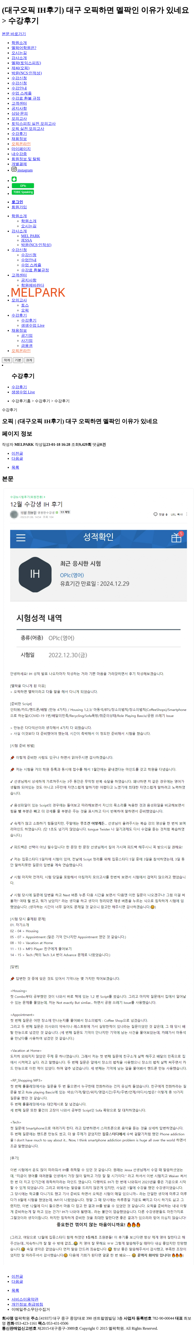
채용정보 (19, 139)
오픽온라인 (21, 144)
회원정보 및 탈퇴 (26, 159)
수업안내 (28, 260)
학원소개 (19, 43)
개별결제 (19, 164)
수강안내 (19, 88)
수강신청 (19, 78)
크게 (29, 360)
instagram (22, 170)
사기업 (27, 341)
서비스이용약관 (25, 1299)
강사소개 (19, 58)
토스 (25, 305)
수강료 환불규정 (35, 270)
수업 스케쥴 (31, 265)
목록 (15, 467)
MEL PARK (30, 236)
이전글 (17, 453)
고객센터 (19, 103)
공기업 (27, 335)
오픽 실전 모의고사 (28, 129)
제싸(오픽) (21, 68)
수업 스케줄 (22, 93)
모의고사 (19, 118)
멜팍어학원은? (24, 48)
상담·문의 (20, 113)
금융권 (27, 346)
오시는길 (19, 53)
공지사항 (19, 108)
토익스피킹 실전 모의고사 (34, 123)
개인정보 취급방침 (27, 1304)
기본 (18, 360)
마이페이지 (21, 149)
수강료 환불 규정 (26, 98)
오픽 (25, 310)
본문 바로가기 (14, 34)
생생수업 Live (32, 325)
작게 (7, 360)
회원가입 (19, 207)
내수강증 (19, 154)
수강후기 (19, 134)
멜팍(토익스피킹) (26, 63)
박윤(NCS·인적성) (27, 73)
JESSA (26, 240)
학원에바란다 (32, 285)
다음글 (17, 458)
